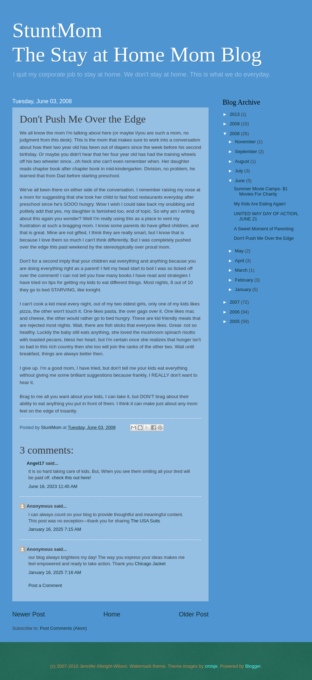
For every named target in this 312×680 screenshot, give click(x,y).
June (240, 180)
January (243, 289)
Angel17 (35, 463)
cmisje (211, 666)
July (239, 170)
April (240, 260)
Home (111, 614)
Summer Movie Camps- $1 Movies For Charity (260, 191)
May (240, 250)
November (246, 141)
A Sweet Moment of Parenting (263, 228)
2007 (235, 302)
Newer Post (28, 614)
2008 (235, 133)
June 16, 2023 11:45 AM (52, 486)
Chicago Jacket (150, 563)
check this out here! (71, 477)
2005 (235, 321)
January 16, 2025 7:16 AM (54, 572)
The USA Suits (145, 520)
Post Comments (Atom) (63, 628)
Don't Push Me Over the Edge (264, 238)
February (244, 280)
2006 (235, 312)
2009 (235, 123)
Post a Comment (45, 585)
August (242, 161)
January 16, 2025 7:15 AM (54, 529)
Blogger (252, 666)
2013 (235, 114)
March (242, 270)
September (246, 151)
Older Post (194, 614)
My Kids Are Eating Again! (260, 203)
